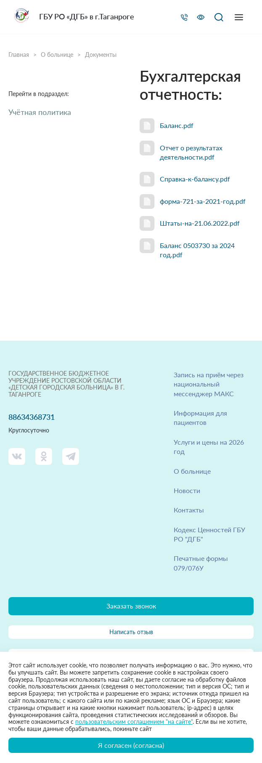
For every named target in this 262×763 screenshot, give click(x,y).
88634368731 (31, 417)
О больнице (57, 54)
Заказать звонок (131, 606)
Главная (18, 54)
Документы (100, 54)
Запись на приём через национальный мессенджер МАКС (208, 384)
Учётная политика (39, 112)
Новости (187, 490)
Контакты (189, 510)
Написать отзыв (131, 631)
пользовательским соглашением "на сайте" (134, 721)
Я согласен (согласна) (131, 745)
